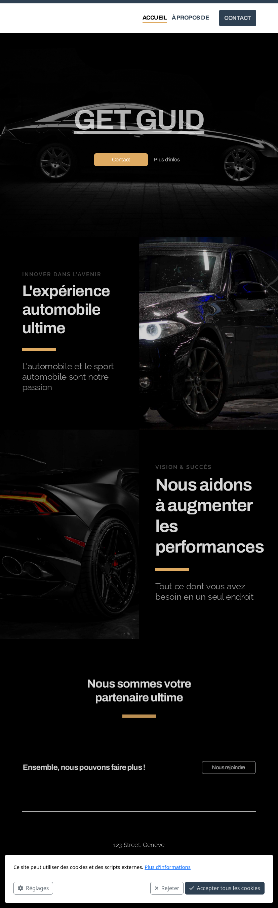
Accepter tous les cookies (224, 888)
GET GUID (139, 120)
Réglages (33, 888)
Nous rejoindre (226, 767)
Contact (121, 159)
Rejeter (167, 888)
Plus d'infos (167, 159)
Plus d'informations (168, 867)
